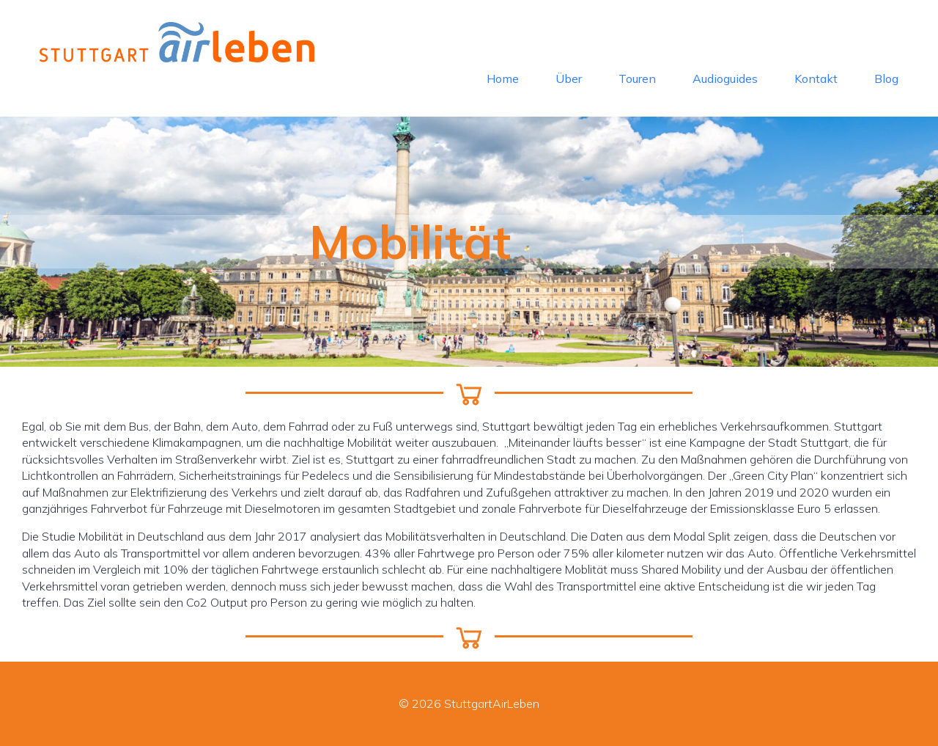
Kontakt (816, 78)
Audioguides (725, 78)
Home (503, 78)
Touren (637, 78)
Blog (886, 78)
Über (568, 78)
